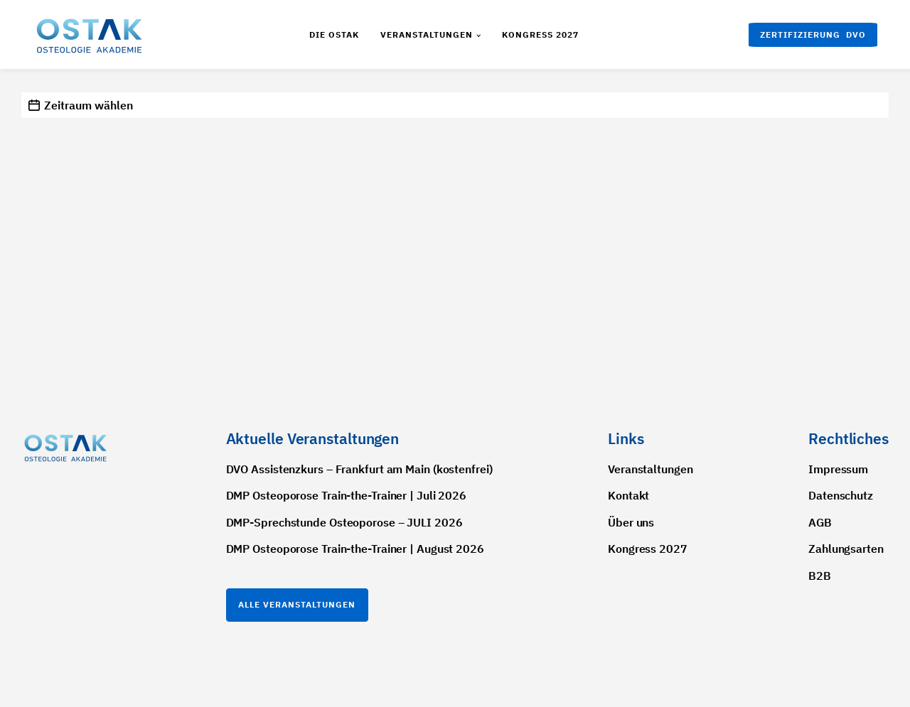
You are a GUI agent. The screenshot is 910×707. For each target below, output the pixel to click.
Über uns (631, 522)
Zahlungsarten (846, 548)
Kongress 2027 (540, 34)
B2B (819, 575)
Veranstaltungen (426, 34)
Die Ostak (334, 34)
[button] (813, 35)
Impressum (838, 469)
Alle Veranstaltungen (296, 604)
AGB (820, 522)
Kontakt (628, 495)
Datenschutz (840, 495)
